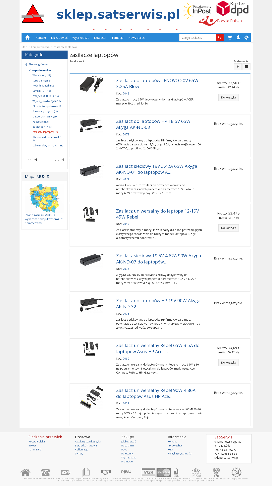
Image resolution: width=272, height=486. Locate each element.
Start (24, 49)
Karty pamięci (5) (41, 82)
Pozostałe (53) (40, 123)
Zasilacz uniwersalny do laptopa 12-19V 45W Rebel (157, 211)
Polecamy (127, 444)
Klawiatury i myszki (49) (45, 113)
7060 (126, 351)
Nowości (100, 39)
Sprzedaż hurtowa (86, 436)
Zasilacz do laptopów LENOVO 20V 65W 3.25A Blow (157, 84)
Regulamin (128, 436)
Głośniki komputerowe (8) (46, 108)
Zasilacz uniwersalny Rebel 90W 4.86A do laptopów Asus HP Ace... (155, 385)
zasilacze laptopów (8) (45, 133)
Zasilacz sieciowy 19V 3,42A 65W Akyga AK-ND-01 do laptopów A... (156, 167)
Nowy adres (136, 39)
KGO (171, 440)
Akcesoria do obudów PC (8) (46, 140)
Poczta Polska (37, 432)
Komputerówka (40, 72)
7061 (126, 394)
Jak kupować (59, 39)
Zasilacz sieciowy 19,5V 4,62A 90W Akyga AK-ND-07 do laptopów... (158, 254)
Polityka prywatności (181, 444)
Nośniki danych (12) (43, 87)
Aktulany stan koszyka (89, 432)
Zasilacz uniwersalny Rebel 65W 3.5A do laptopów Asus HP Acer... (157, 341)
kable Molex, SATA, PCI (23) (47, 147)
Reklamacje (82, 440)
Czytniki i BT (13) (41, 92)
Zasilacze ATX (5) (41, 128)
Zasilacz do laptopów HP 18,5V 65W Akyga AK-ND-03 (153, 124)
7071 (126, 177)
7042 (126, 94)
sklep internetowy (237, 479)
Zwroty (79, 444)
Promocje (117, 39)
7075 (126, 264)
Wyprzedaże (80, 39)
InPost (32, 436)
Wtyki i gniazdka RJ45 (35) (46, 102)
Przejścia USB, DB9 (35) (45, 97)
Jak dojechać (176, 436)
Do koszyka (228, 99)
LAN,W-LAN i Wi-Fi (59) (44, 118)
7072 (126, 133)
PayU (124, 440)
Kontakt (41, 39)
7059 (126, 220)
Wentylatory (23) (41, 77)
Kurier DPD (35, 440)
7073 (126, 307)
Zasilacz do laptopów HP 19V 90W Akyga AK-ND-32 (158, 298)
